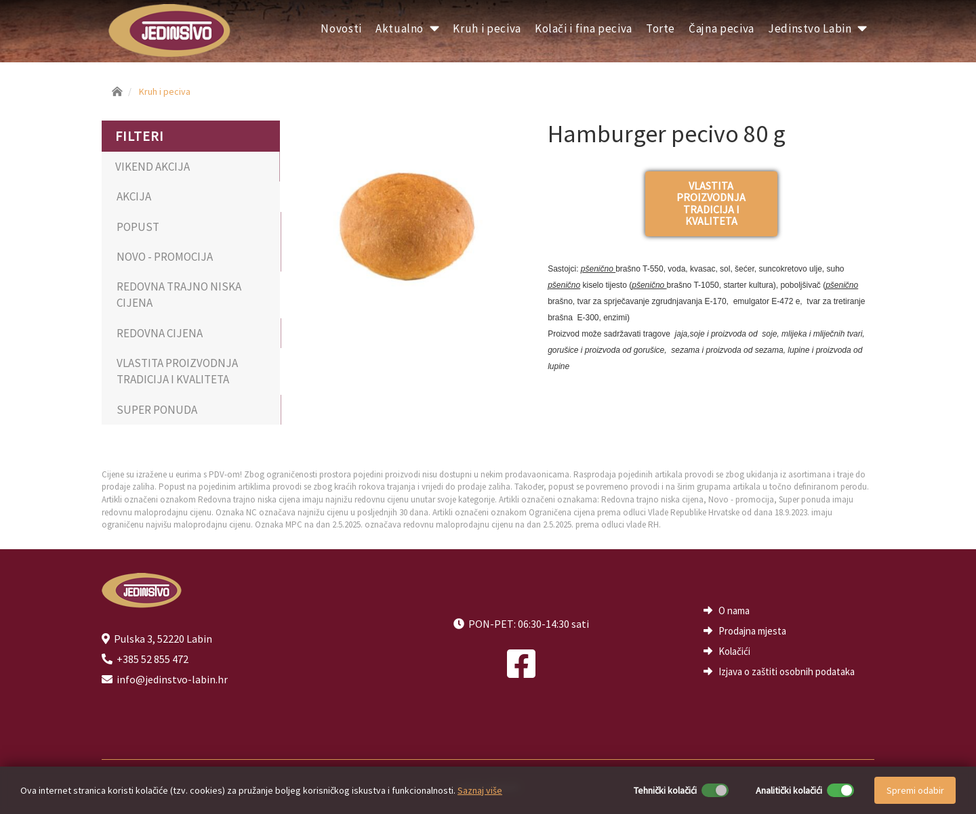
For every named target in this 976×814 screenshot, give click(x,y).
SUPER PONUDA (157, 409)
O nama (734, 610)
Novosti (341, 28)
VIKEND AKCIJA (152, 166)
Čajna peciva (721, 28)
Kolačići (734, 651)
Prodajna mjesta (752, 630)
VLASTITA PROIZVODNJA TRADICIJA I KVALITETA (177, 371)
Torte (660, 28)
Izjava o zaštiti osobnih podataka (786, 671)
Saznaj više (480, 790)
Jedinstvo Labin (818, 28)
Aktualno (407, 28)
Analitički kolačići (789, 790)
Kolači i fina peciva (583, 28)
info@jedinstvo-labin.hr (172, 679)
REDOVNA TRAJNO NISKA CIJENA (179, 294)
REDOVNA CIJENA (160, 333)
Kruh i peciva (487, 28)
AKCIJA (134, 196)
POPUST (138, 226)
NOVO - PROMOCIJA (165, 256)
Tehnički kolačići (665, 790)
